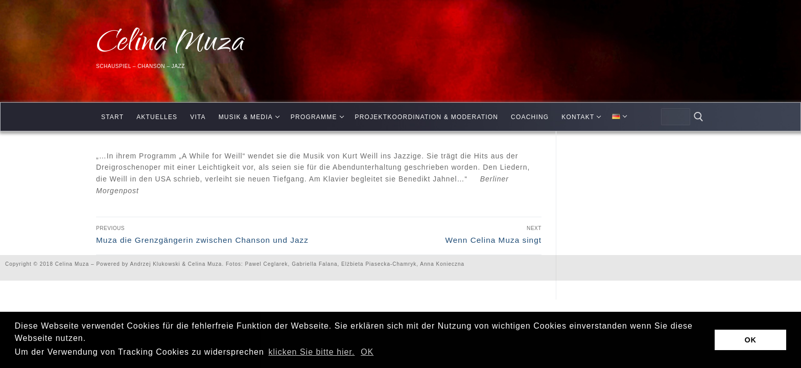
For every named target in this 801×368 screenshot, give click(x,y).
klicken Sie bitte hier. (312, 352)
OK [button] (367, 352)
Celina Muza (170, 45)
